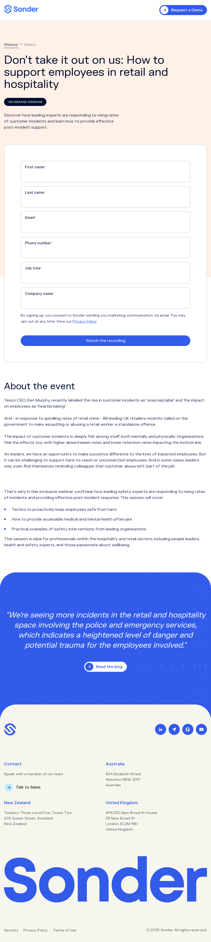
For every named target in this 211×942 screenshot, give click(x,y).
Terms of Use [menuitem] (64, 930)
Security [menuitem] (11, 930)
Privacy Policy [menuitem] (35, 930)
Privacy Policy (85, 321)
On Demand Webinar (25, 102)
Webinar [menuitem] (11, 45)
